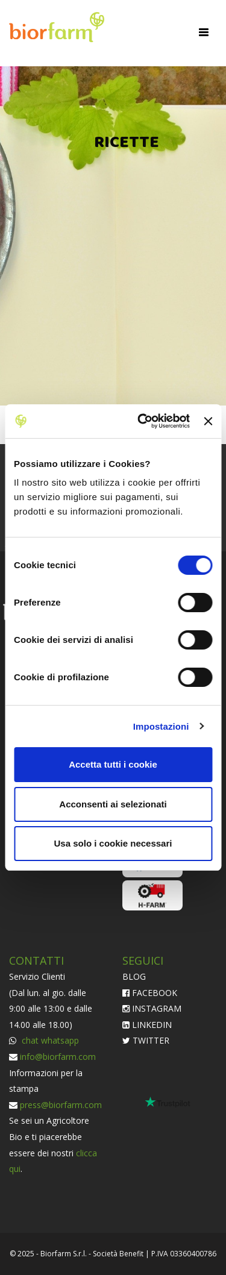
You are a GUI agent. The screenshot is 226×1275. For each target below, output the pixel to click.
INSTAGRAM (151, 1008)
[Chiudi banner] (208, 421)
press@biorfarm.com (61, 1105)
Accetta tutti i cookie (113, 764)
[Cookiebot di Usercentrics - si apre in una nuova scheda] (142, 421)
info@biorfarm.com (58, 1056)
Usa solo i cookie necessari (113, 843)
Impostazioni (161, 726)
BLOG (134, 976)
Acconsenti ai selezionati (112, 804)
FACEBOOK (149, 992)
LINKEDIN (147, 1024)
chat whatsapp (49, 1040)
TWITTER (145, 1040)
